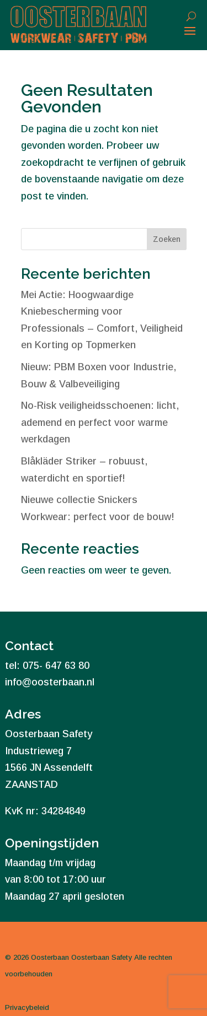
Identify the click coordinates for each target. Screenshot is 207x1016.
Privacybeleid (27, 1007)
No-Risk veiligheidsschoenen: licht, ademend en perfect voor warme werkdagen (100, 422)
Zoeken (167, 239)
